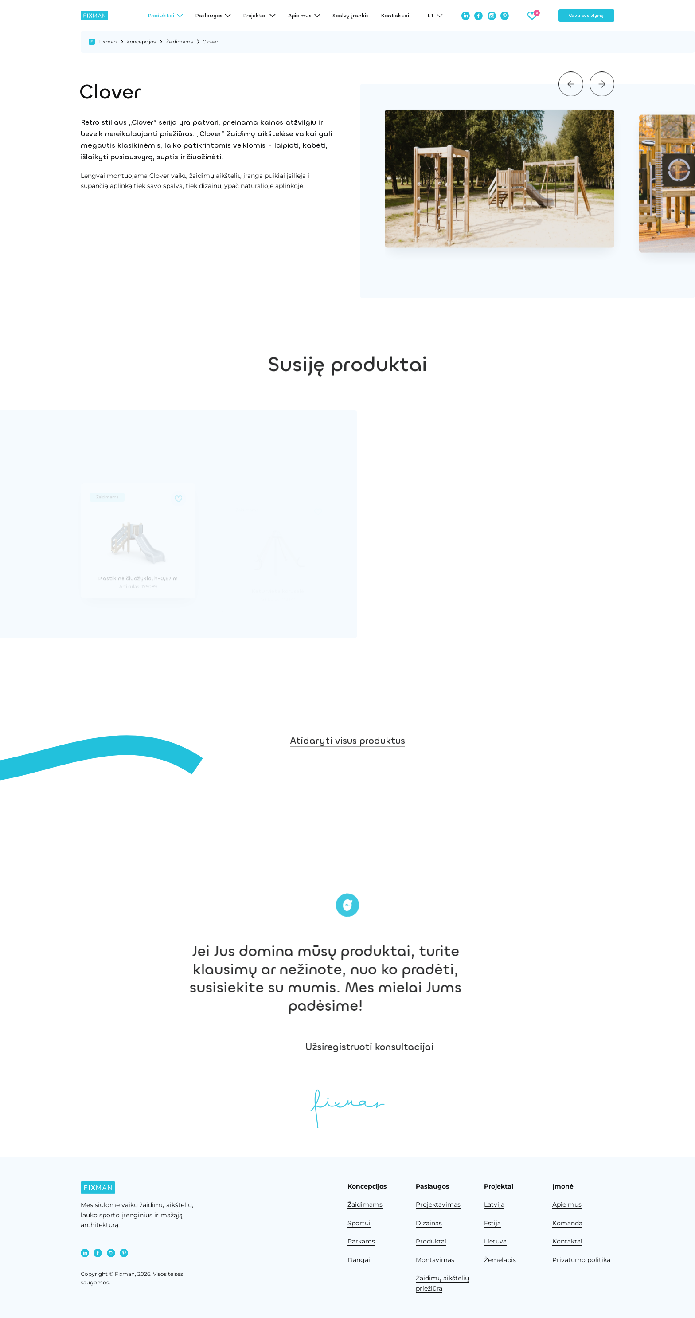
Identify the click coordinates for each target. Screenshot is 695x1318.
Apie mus (567, 1204)
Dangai (359, 1259)
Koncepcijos (141, 42)
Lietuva (495, 1241)
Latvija (494, 1204)
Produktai (431, 1241)
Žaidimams (179, 42)
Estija (492, 1223)
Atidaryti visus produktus (347, 765)
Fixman (107, 42)
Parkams (361, 1241)
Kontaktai (395, 15)
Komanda (567, 1223)
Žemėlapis (500, 1259)
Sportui (359, 1223)
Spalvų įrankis (350, 15)
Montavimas (435, 1259)
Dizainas (429, 1223)
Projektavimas (438, 1204)
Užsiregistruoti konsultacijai (443, 1047)
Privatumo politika (581, 1259)
